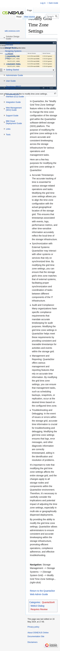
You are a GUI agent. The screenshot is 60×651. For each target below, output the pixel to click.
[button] (13, 64)
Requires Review (39, 609)
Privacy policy (33, 627)
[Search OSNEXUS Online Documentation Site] (52, 16)
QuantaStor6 (48, 602)
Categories (34, 602)
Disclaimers (32, 642)
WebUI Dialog (37, 606)
